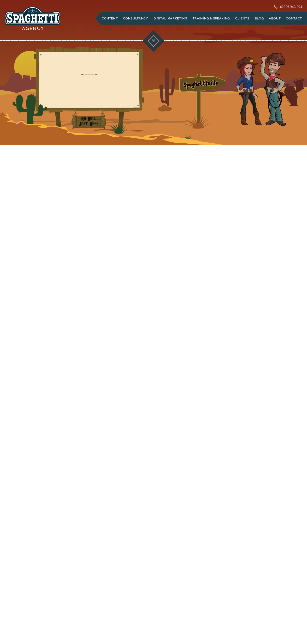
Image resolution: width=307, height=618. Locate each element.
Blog (259, 18)
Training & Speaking (211, 18)
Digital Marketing (170, 18)
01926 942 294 (288, 6)
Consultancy (135, 18)
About (275, 18)
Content (110, 18)
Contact (294, 18)
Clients (242, 18)
